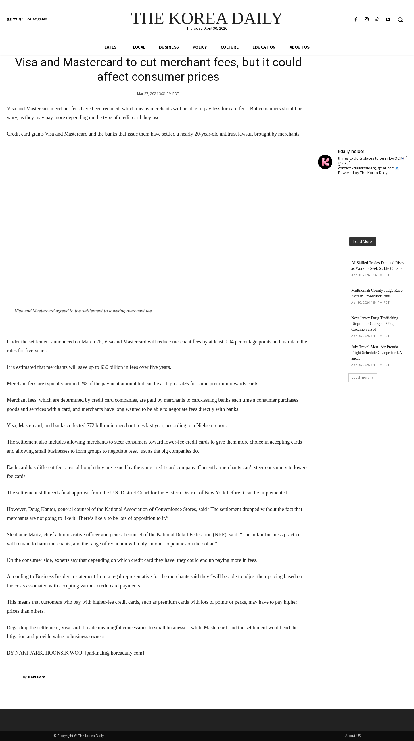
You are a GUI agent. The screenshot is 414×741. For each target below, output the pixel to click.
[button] (400, 19)
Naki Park (36, 677)
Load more (363, 377)
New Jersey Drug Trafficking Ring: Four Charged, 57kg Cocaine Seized (374, 324)
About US (353, 735)
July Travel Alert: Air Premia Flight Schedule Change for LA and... (376, 353)
